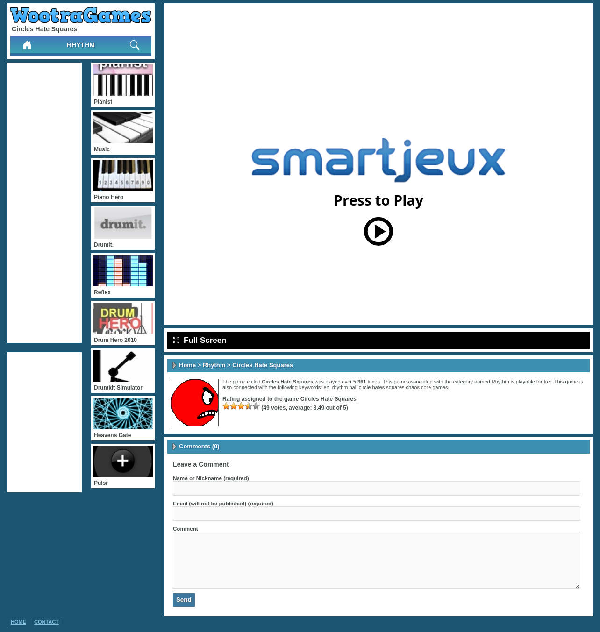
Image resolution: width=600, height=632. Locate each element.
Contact (46, 622)
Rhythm (81, 45)
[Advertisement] (44, 203)
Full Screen (200, 340)
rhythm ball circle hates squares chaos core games (390, 387)
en (326, 387)
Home (187, 365)
